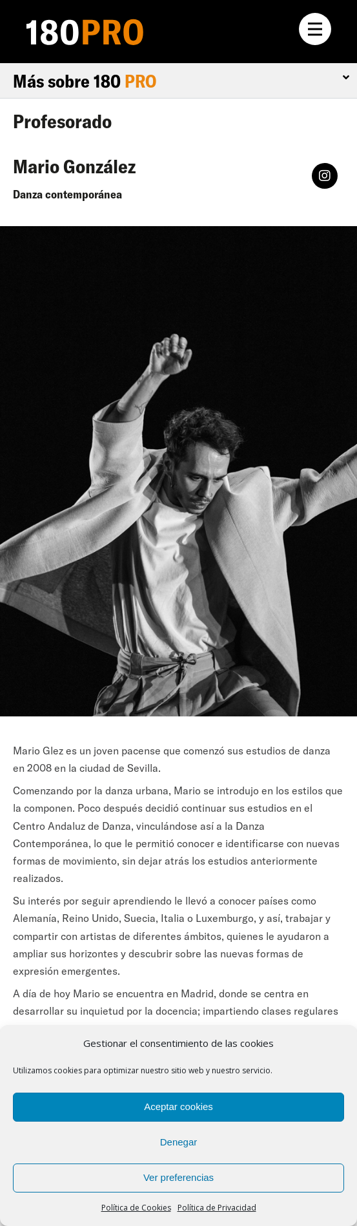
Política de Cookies (136, 1207)
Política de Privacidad (217, 1207)
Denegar (179, 1141)
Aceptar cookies (178, 1106)
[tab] (178, 81)
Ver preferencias (178, 1177)
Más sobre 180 (84, 81)
